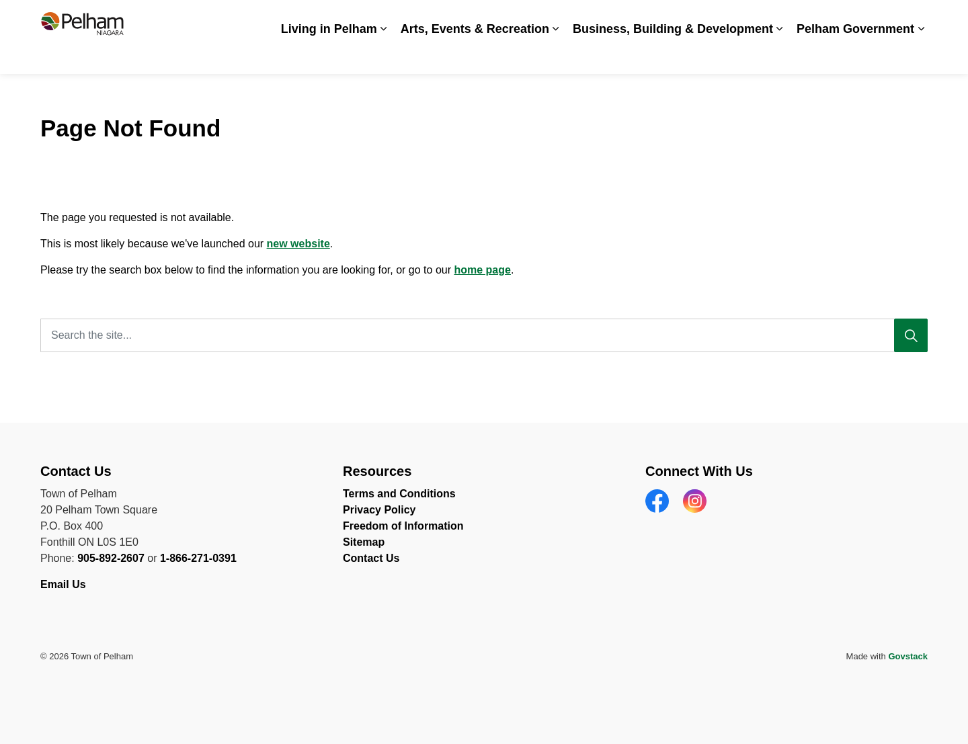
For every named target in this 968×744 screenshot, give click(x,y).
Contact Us (864, 18)
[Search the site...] (484, 335)
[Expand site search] (914, 18)
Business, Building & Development (673, 55)
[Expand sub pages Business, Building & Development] (780, 55)
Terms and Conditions (399, 493)
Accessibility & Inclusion (565, 18)
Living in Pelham (329, 55)
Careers (650, 18)
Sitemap (364, 542)
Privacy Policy (379, 509)
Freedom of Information (403, 526)
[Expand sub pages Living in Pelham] (384, 55)
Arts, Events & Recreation (475, 55)
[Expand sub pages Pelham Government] (921, 55)
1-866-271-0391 (198, 558)
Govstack (908, 656)
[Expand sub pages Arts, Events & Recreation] (556, 55)
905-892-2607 (111, 558)
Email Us (64, 584)
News (695, 18)
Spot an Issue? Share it (773, 18)
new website (298, 243)
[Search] (911, 335)
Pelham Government (855, 55)
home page (482, 270)
